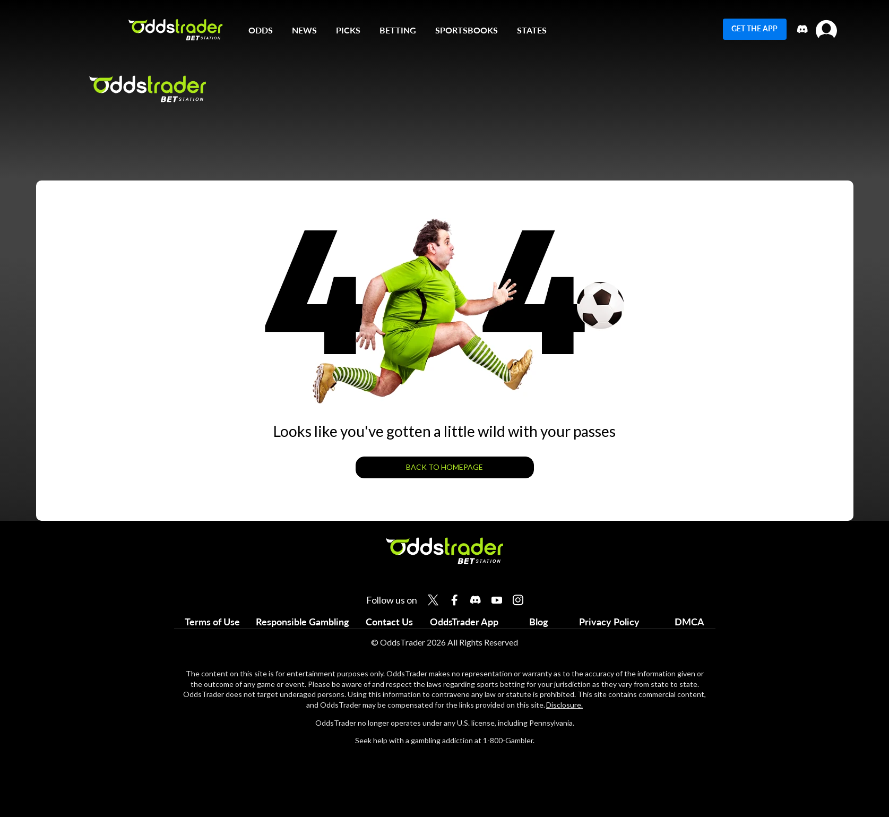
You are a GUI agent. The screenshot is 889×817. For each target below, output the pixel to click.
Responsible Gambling (302, 621)
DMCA (689, 621)
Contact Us (389, 621)
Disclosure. (564, 704)
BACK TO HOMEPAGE (444, 466)
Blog (538, 621)
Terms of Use (212, 621)
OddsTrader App (464, 621)
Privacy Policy (609, 621)
